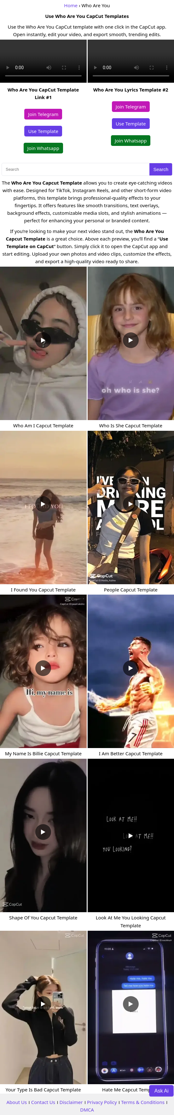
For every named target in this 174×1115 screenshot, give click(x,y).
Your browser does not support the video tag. (43, 61)
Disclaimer (71, 1102)
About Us (17, 1102)
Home (71, 5)
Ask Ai (161, 1090)
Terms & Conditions (143, 1102)
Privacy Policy (102, 1102)
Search (160, 169)
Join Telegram (43, 114)
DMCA (87, 1110)
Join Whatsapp (43, 148)
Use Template (43, 131)
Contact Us (43, 1102)
